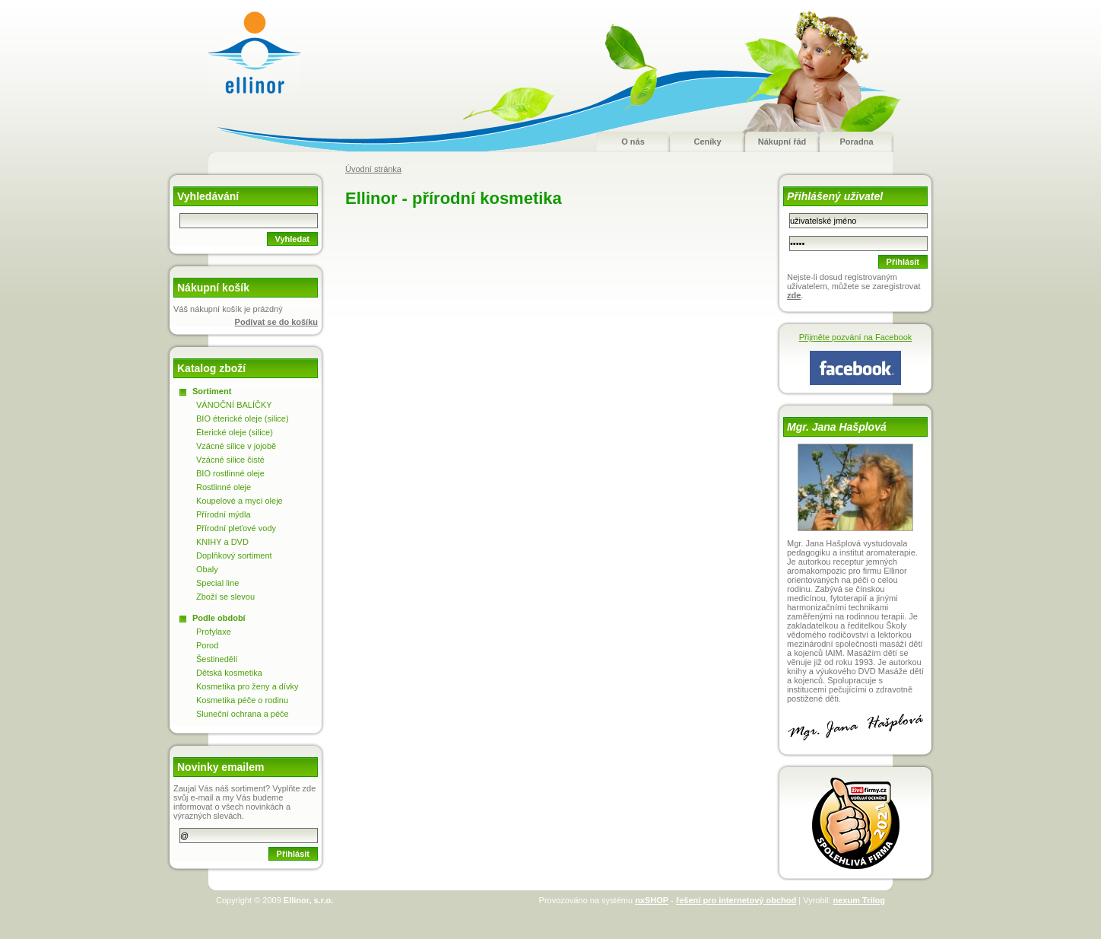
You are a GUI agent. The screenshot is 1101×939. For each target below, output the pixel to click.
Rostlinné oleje (223, 487)
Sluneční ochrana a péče (242, 713)
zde (794, 295)
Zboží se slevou (225, 596)
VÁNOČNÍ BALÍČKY (234, 404)
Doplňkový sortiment (234, 555)
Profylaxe (213, 631)
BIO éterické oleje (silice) (242, 418)
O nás (633, 141)
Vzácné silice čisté (230, 459)
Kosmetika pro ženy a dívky (247, 686)
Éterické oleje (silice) (234, 432)
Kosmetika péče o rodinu (242, 700)
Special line (217, 582)
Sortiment (211, 391)
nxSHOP (651, 900)
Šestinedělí (216, 659)
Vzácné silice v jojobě (236, 445)
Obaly (207, 569)
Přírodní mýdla (223, 514)
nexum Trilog (859, 900)
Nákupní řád (782, 141)
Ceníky (707, 141)
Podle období (219, 617)
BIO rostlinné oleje (230, 473)
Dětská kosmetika (229, 672)
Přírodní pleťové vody (236, 528)
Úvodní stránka (373, 168)
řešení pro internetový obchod (736, 900)
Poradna (856, 141)
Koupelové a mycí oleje (239, 500)
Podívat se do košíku (276, 321)
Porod (207, 645)
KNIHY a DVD (222, 541)
